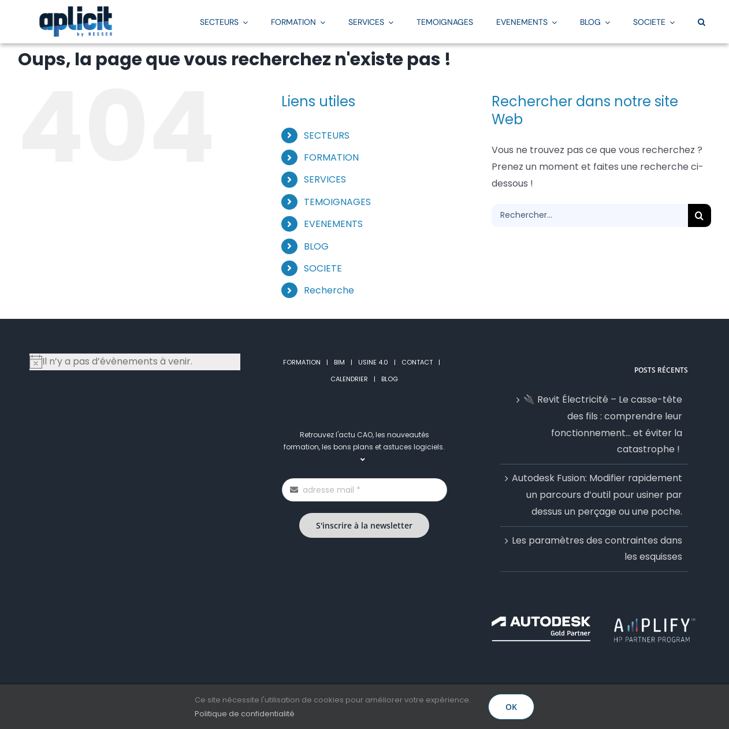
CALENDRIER (349, 379)
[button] (701, 21)
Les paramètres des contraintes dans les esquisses (597, 549)
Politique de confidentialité (245, 713)
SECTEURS (326, 135)
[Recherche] (699, 215)
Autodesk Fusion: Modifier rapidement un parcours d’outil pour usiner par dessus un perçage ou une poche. (597, 494)
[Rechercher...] (590, 215)
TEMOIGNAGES (337, 202)
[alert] (134, 362)
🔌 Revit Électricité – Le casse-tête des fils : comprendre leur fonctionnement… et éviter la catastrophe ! (602, 424)
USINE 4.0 (373, 362)
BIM (339, 362)
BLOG (316, 246)
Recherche (329, 290)
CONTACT (417, 362)
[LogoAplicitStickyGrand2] (75, 10)
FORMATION (331, 157)
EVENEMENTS (333, 223)
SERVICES (325, 179)
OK (511, 706)
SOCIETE (323, 268)
